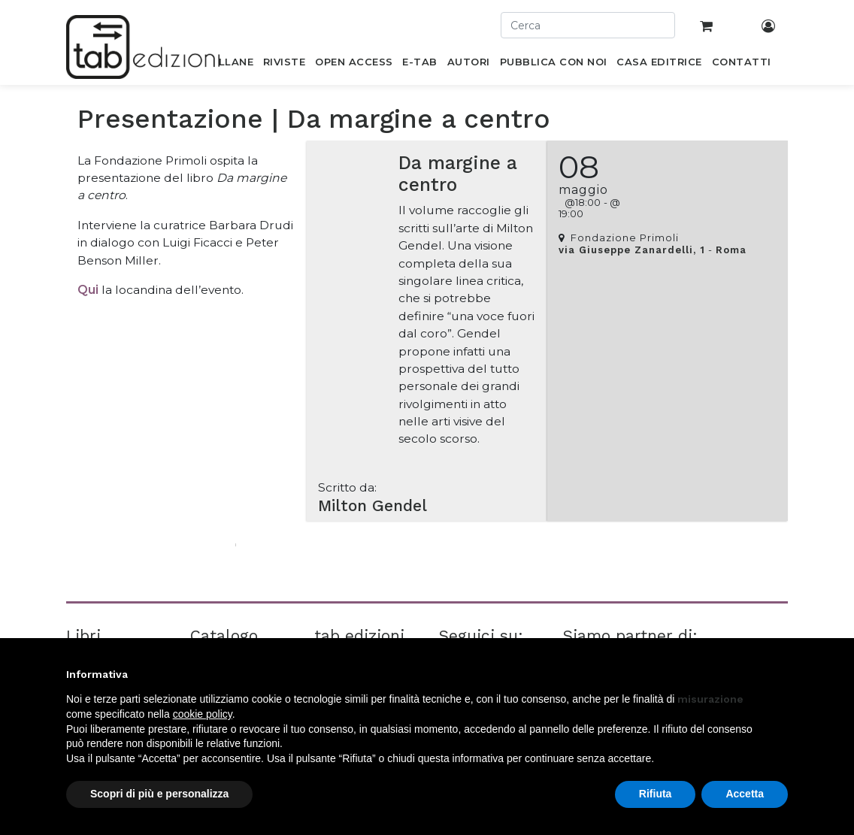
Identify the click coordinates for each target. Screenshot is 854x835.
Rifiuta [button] (655, 794)
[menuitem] (227, 64)
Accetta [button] (744, 794)
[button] (780, 674)
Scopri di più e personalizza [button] (159, 794)
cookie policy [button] (202, 714)
